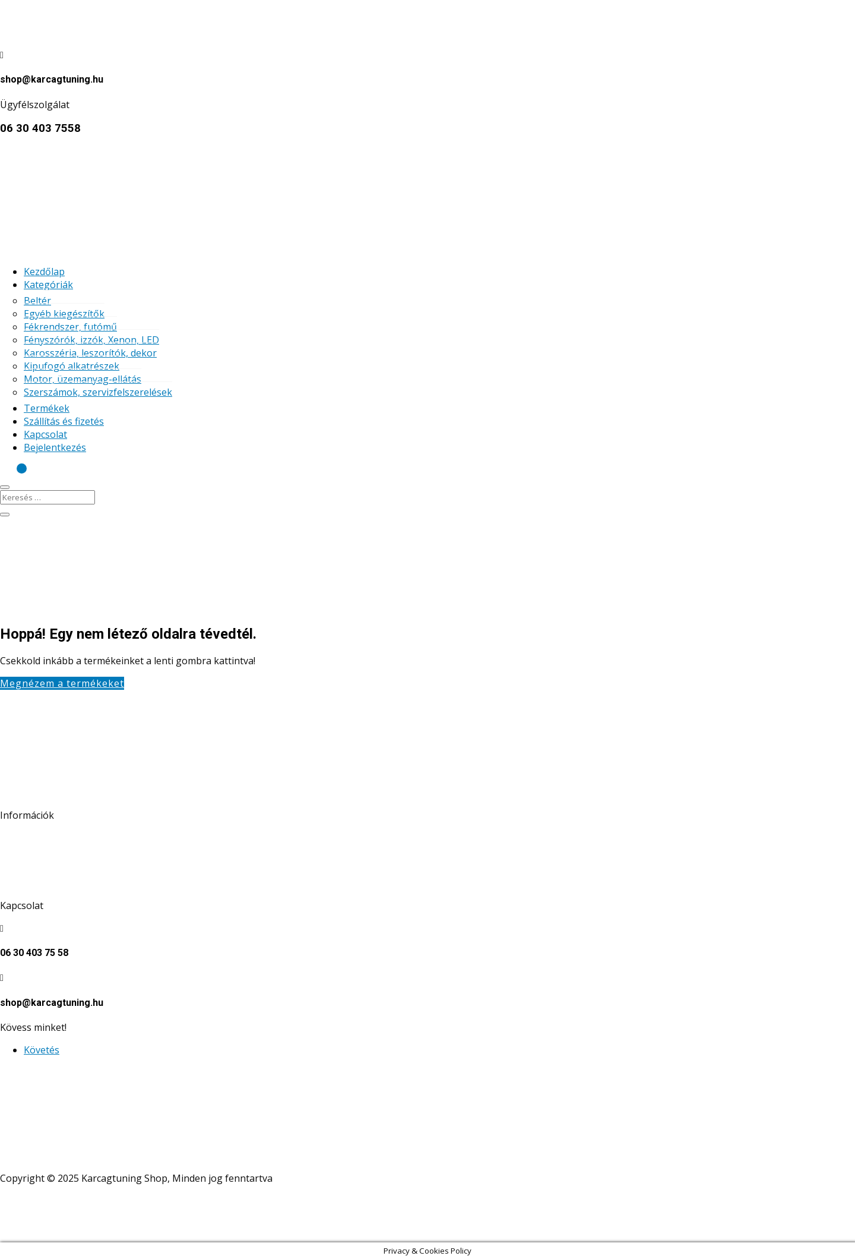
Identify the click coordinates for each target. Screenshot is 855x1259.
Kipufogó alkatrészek (71, 366)
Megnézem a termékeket (62, 683)
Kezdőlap (44, 271)
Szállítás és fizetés (64, 421)
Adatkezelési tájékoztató (54, 837)
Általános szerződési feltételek (68, 860)
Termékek (46, 408)
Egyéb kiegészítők (64, 313)
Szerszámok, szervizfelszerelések (98, 392)
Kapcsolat (45, 434)
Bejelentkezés (55, 447)
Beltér (37, 300)
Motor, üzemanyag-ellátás (82, 379)
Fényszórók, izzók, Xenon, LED (91, 339)
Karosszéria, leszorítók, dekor (90, 352)
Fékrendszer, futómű (70, 326)
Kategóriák (48, 284)
